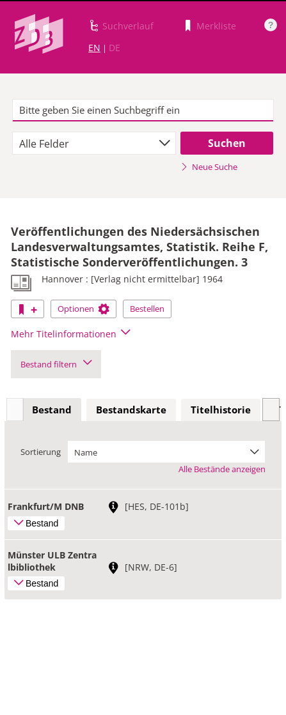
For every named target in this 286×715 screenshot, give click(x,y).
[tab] (51, 410)
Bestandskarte (131, 409)
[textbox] (143, 110)
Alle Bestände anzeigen (222, 469)
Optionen (83, 308)
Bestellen (147, 308)
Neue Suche (208, 167)
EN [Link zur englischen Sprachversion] (94, 48)
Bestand (52, 409)
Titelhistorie (221, 409)
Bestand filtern (55, 364)
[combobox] (94, 143)
